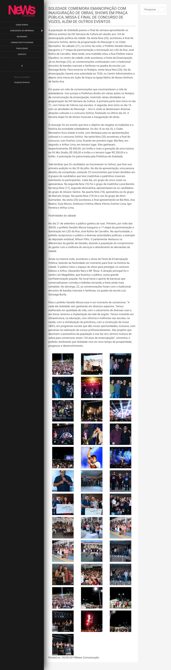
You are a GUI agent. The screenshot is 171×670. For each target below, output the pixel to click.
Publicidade (22, 48)
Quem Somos (22, 25)
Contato (22, 54)
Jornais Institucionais (22, 42)
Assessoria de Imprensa (22, 31)
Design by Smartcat (22, 82)
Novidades (22, 37)
